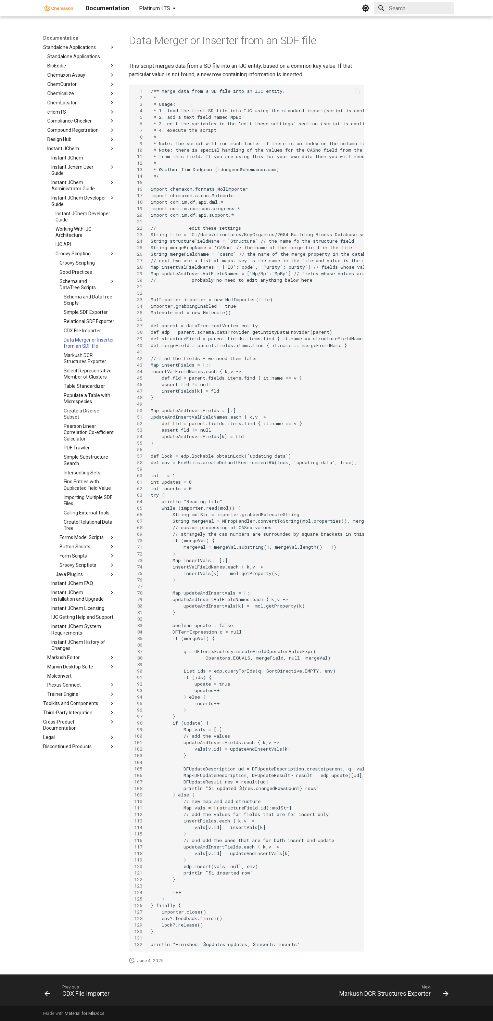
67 (138, 521)
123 (138, 886)
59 (138, 469)
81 (138, 612)
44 (138, 371)
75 (138, 573)
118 (138, 853)
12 (138, 163)
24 (138, 241)
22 (138, 228)
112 (138, 814)
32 (138, 293)
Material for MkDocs (84, 1013)
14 (138, 176)
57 (138, 456)
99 (138, 729)
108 (138, 788)
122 (138, 879)
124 (138, 892)
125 (138, 899)
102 (138, 749)
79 (138, 599)
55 (138, 443)
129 (138, 925)
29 (138, 273)
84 (138, 632)
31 (138, 286)
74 (138, 567)
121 (138, 873)
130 (138, 931)
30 (138, 280)
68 (138, 527)
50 (138, 410)
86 (138, 645)
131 (138, 938)
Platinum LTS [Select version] (154, 8)
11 (138, 156)
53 (138, 430)
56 (138, 449)
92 (138, 684)
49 (138, 404)
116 (138, 840)
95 (138, 703)
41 (138, 352)
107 (138, 782)
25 (138, 247)
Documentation (60, 38)
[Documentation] (58, 8)
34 (138, 306)
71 (138, 547)
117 (138, 847)
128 (138, 918)
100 (138, 736)
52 (138, 423)
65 (138, 508)
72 (138, 554)
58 (138, 462)
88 (138, 658)
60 (138, 475)
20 (138, 215)
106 (138, 775)
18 (138, 202)
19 (138, 208)
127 (138, 912)
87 (138, 651)
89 (138, 664)
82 (138, 619)
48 (138, 397)
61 (138, 482)
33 (138, 299)
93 (138, 690)
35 (138, 312)
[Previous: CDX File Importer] (78, 992)
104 (138, 762)
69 (138, 534)
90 (138, 671)
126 (138, 905)
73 (138, 560)
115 (138, 834)
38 (138, 332)
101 (138, 742)
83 (138, 625)
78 (138, 593)
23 (138, 234)
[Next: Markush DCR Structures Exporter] (392, 992)
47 (138, 391)
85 (138, 638)
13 (138, 169)
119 (138, 860)
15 (138, 182)
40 (138, 345)
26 (138, 254)
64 (138, 501)
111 (138, 808)
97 (138, 716)
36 (138, 319)
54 (138, 436)
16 (138, 189)
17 (138, 195)
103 (138, 755)
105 (138, 769)
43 (138, 365)
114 (138, 827)
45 (138, 378)
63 (138, 495)
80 (138, 606)
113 (138, 821)
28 (138, 267)
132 (138, 944)
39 (138, 338)
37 (138, 325)
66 (138, 514)
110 (138, 801)
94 (138, 697)
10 (138, 150)
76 (138, 580)
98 (138, 723)
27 (138, 260)
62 (138, 488)
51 (138, 417)
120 (138, 866)
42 (138, 358)
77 (138, 586)
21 (138, 221)
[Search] (414, 8)
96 (138, 710)
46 (138, 384)
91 (138, 677)
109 (138, 795)
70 (138, 540)
